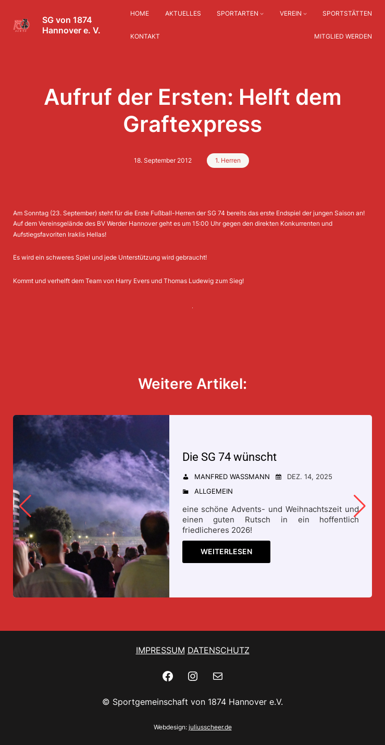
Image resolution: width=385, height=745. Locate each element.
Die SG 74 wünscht (229, 456)
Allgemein (213, 491)
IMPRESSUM (160, 650)
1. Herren (228, 160)
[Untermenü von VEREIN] (305, 14)
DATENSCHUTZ (219, 650)
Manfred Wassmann (232, 476)
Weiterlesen (226, 551)
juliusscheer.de (210, 727)
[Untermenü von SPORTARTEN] (262, 14)
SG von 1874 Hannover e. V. (71, 25)
